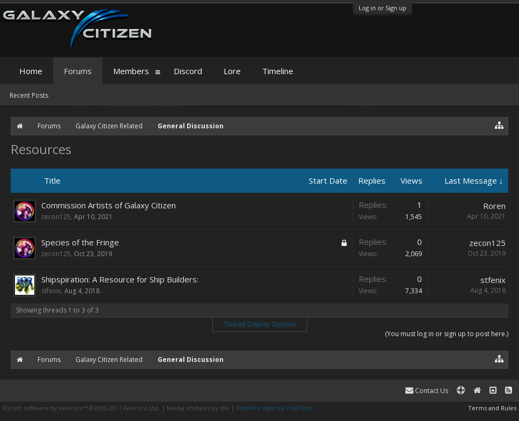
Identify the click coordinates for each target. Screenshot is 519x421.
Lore (232, 71)
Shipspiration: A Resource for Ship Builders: (119, 279)
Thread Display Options (260, 324)
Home (30, 71)
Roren (494, 205)
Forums (78, 71)
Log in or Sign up (382, 8)
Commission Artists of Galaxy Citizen (108, 205)
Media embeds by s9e (198, 408)
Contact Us (426, 390)
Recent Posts (29, 95)
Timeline (277, 71)
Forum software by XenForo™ (81, 408)
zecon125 (56, 216)
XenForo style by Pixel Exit (274, 408)
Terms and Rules (492, 408)
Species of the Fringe (80, 242)
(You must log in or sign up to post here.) (446, 333)
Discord (188, 71)
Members (131, 71)
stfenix (51, 290)
